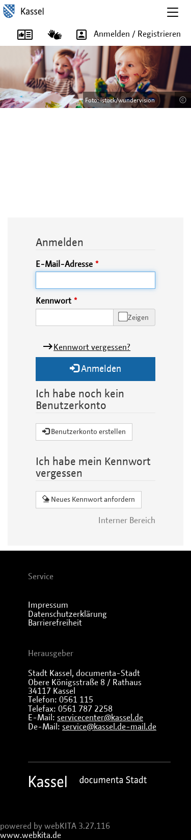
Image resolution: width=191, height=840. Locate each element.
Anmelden (95, 368)
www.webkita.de (30, 835)
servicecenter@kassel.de (100, 718)
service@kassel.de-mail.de (109, 727)
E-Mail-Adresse (64, 264)
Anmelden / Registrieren (125, 34)
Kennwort (53, 301)
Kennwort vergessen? (91, 347)
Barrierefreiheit (55, 623)
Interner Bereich (126, 521)
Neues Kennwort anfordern (88, 499)
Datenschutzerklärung (67, 614)
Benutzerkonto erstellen (84, 431)
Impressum (48, 605)
